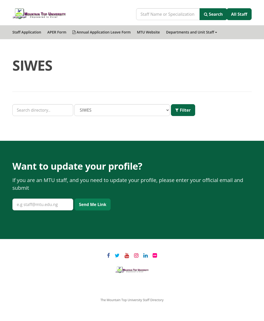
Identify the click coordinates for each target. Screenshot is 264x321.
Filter (183, 110)
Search (213, 14)
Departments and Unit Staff (191, 32)
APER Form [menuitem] (57, 32)
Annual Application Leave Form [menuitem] (101, 32)
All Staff (239, 14)
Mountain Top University (132, 270)
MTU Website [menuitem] (148, 32)
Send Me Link (92, 204)
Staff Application (26, 32)
